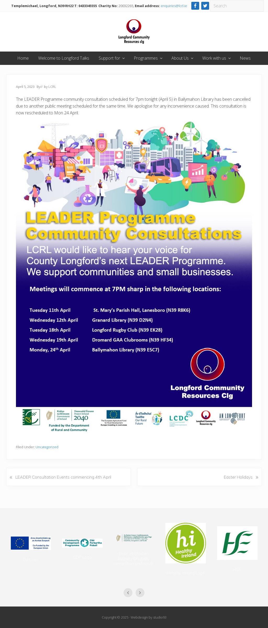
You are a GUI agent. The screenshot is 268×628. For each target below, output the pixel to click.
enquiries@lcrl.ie (174, 5)
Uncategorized (47, 447)
